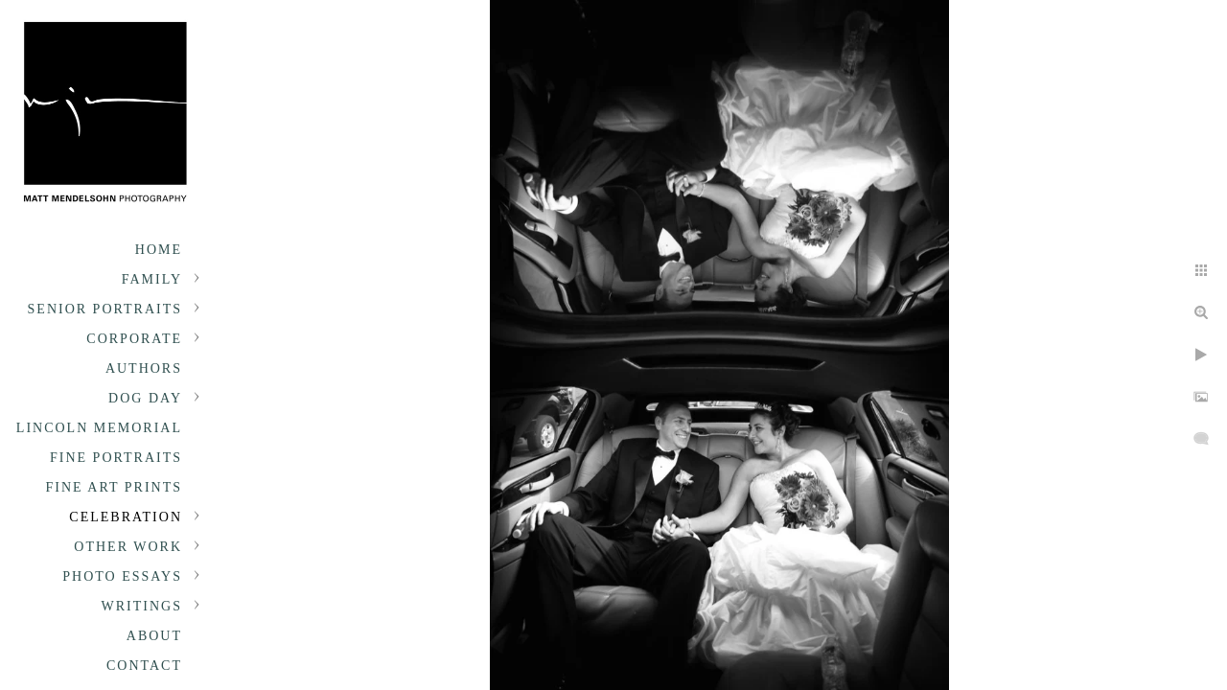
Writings (142, 606)
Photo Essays (122, 576)
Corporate (134, 339)
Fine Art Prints (114, 487)
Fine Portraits (116, 457)
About (154, 636)
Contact (144, 665)
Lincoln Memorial (99, 428)
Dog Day (145, 398)
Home (158, 249)
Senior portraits (105, 309)
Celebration (125, 517)
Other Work (128, 547)
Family (152, 279)
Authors (143, 368)
